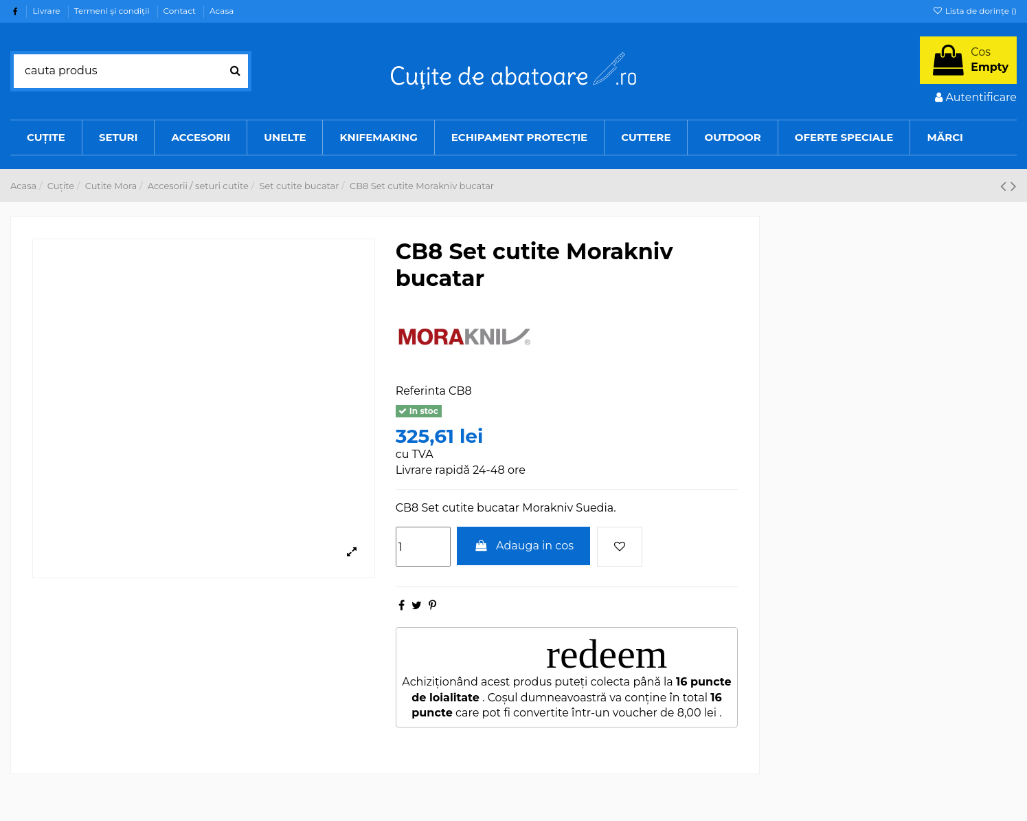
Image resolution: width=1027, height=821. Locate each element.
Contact (180, 11)
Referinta (421, 390)
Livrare (47, 11)
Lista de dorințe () (974, 11)
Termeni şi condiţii (113, 11)
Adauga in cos (523, 545)
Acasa (222, 11)
